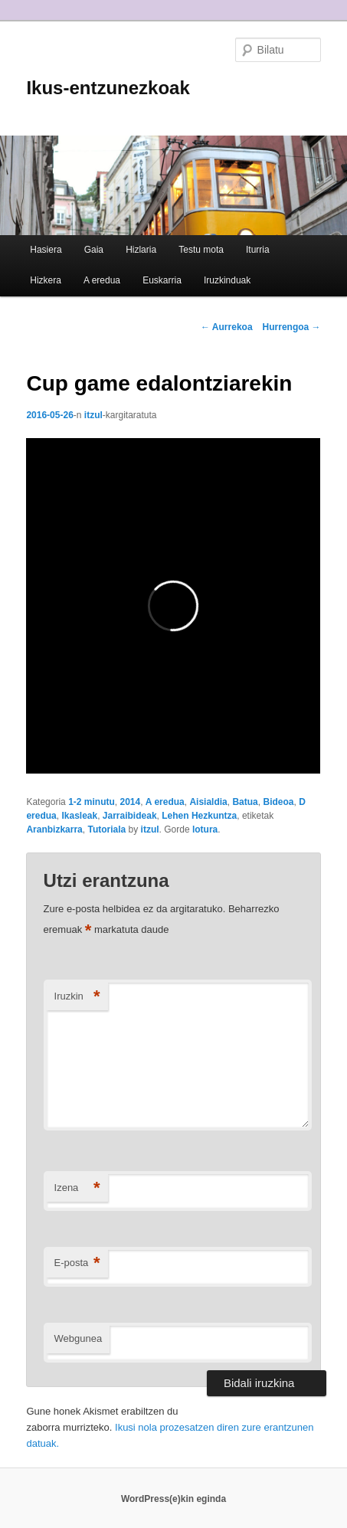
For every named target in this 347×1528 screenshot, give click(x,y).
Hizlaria (141, 249)
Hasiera (45, 249)
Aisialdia (208, 802)
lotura (205, 829)
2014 (129, 802)
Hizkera (45, 280)
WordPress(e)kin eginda (173, 1499)
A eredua (101, 280)
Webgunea (78, 1338)
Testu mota (201, 249)
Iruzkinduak (227, 280)
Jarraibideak (130, 815)
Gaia (93, 249)
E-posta (77, 1263)
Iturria (258, 249)
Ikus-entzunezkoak (107, 87)
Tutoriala (106, 829)
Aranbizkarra (54, 829)
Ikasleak (79, 815)
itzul (93, 415)
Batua (244, 802)
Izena (77, 1188)
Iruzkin (77, 997)
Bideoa (278, 802)
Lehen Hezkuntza (199, 815)
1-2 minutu (91, 802)
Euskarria (162, 280)
